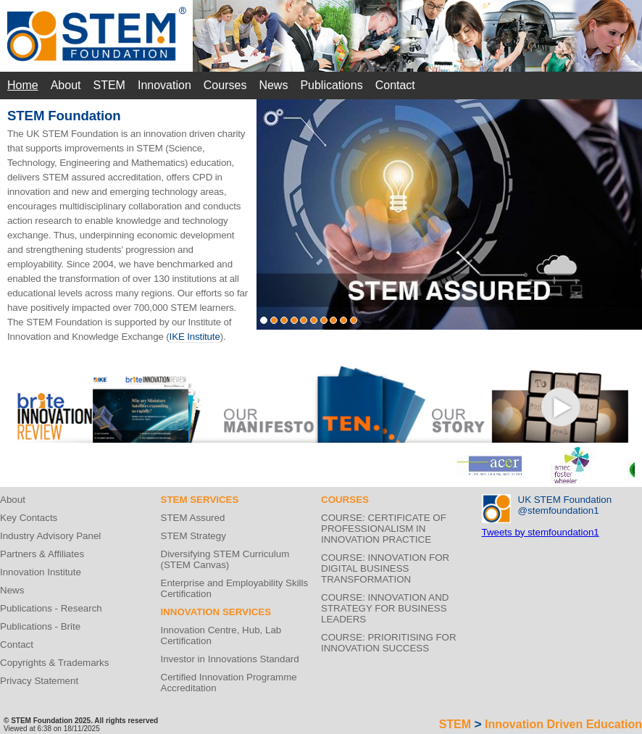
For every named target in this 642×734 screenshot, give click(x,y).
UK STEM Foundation (565, 499)
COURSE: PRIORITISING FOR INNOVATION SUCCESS (389, 643)
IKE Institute (195, 336)
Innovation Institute (40, 572)
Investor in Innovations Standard (230, 659)
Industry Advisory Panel (50, 535)
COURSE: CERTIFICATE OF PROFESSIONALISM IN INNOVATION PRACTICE (383, 528)
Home (22, 85)
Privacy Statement (39, 680)
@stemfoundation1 (558, 510)
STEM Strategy (193, 535)
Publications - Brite (40, 626)
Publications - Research (51, 608)
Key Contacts (28, 517)
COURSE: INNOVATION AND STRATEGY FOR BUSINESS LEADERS (385, 608)
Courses (225, 85)
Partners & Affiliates (42, 554)
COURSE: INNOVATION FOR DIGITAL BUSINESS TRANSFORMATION (385, 568)
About (66, 85)
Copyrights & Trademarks (54, 662)
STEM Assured (193, 517)
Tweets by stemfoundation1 (540, 532)
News (273, 85)
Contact (395, 85)
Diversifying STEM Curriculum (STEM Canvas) (225, 559)
